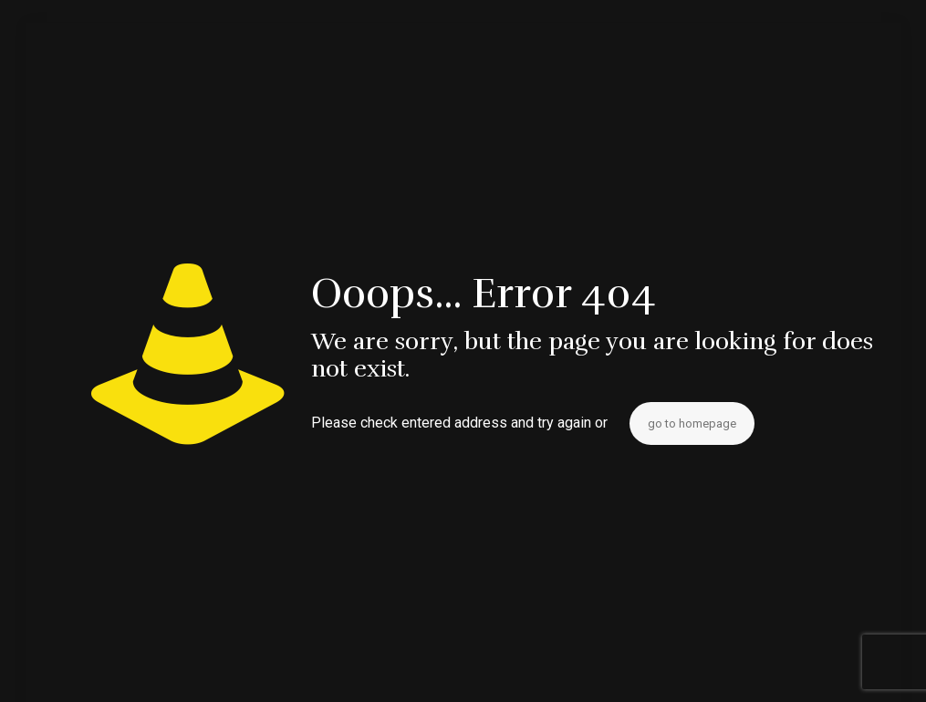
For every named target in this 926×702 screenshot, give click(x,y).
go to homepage (692, 423)
